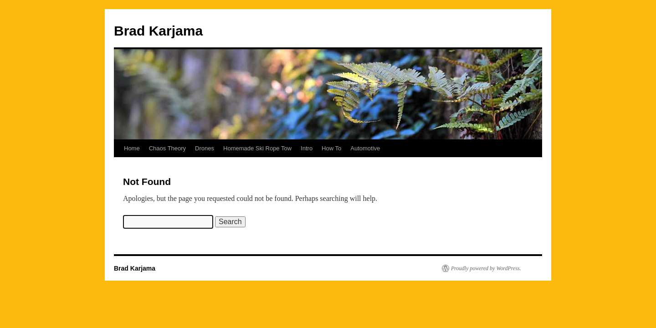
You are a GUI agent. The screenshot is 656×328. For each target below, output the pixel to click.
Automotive (365, 148)
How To (331, 148)
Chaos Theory (167, 148)
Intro (307, 148)
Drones (204, 148)
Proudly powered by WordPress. (486, 268)
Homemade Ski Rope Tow (257, 148)
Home (132, 148)
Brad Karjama (158, 30)
